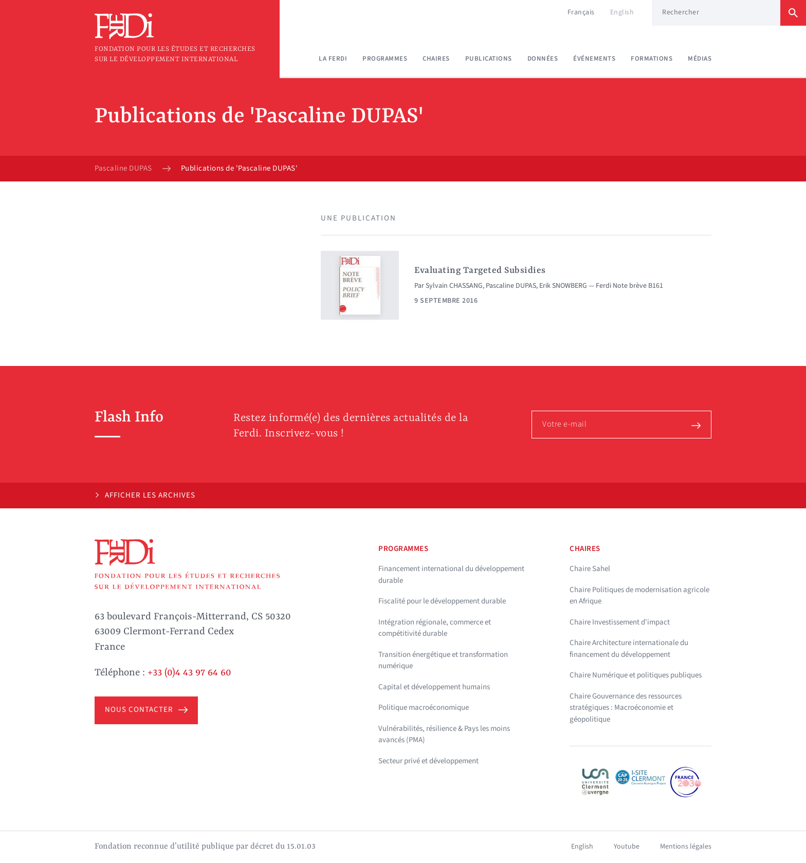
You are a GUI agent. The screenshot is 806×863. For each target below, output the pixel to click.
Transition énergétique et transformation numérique (443, 660)
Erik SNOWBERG (563, 286)
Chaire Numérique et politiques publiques (636, 675)
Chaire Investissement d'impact (620, 622)
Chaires (436, 58)
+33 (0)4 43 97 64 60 (189, 672)
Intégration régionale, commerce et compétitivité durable (434, 628)
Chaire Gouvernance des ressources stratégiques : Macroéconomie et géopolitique (626, 708)
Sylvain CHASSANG (454, 286)
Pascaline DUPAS (123, 168)
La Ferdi (333, 58)
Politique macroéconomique (423, 707)
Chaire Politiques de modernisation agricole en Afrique (639, 595)
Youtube (626, 846)
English (622, 12)
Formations (651, 58)
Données (542, 58)
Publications (488, 58)
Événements (594, 58)
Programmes (384, 58)
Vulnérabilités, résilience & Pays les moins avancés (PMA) (444, 734)
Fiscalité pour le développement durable (442, 601)
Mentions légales (685, 846)
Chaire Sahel (590, 568)
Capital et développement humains (434, 687)
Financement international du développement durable (451, 574)
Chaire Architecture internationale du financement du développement (629, 648)
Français (581, 12)
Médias (699, 58)
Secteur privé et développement (428, 761)
